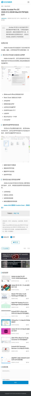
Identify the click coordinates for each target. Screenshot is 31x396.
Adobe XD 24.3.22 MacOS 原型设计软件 (20, 330)
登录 (4, 379)
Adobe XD (6, 237)
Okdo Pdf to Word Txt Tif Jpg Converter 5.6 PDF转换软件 (19, 338)
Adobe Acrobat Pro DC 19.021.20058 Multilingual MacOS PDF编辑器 (19, 277)
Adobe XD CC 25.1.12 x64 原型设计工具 (20, 286)
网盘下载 (16, 213)
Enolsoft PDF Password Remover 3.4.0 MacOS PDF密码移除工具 (20, 347)
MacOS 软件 (24, 18)
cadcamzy (4, 18)
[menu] (28, 2)
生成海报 (5, 248)
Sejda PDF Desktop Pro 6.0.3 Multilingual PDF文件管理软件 (20, 303)
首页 (2, 6)
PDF (14, 237)
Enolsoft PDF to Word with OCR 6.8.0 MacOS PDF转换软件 (20, 312)
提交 (15, 382)
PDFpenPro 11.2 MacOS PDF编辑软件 (20, 321)
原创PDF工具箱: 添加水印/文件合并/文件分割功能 (20, 358)
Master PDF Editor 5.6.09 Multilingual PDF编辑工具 (18, 294)
